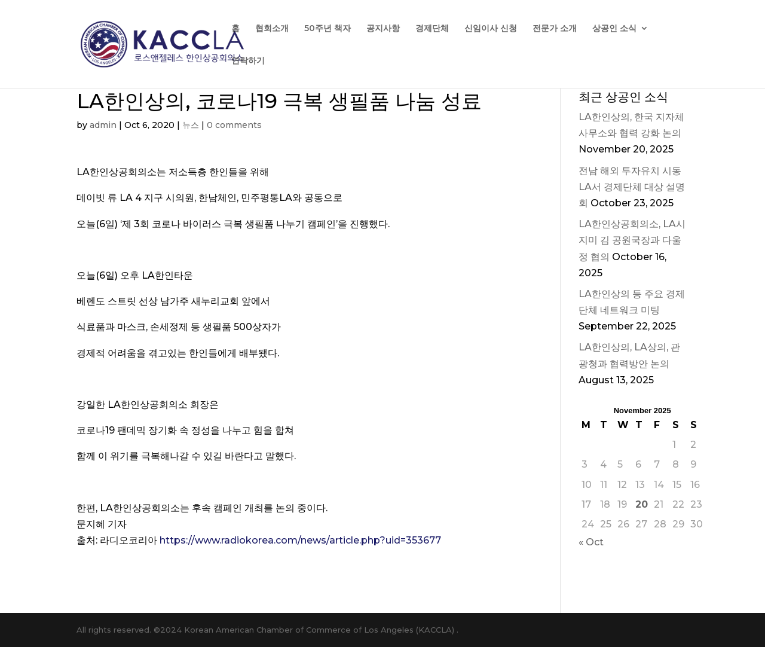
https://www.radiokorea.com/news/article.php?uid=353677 (300, 540)
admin (103, 125)
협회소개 (272, 28)
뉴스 (190, 125)
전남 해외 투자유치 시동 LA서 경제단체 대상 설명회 (632, 187)
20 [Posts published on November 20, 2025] (641, 504)
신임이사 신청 (490, 28)
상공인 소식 (614, 28)
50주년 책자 (327, 28)
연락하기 (248, 61)
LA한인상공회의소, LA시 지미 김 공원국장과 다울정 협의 (632, 240)
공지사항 (383, 28)
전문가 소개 (555, 28)
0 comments (234, 125)
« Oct (591, 542)
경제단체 (432, 28)
